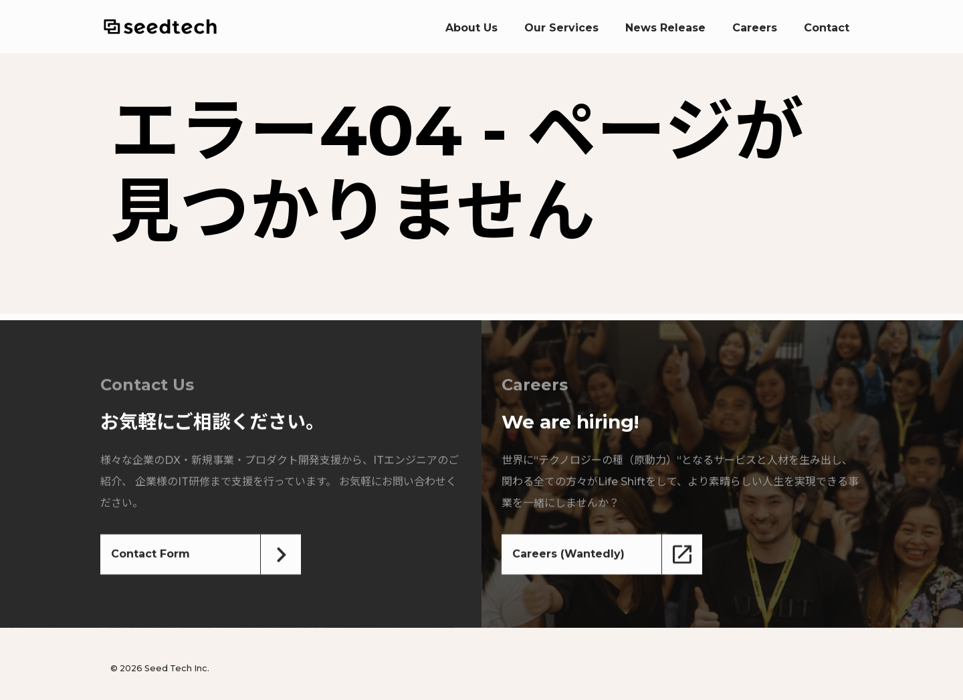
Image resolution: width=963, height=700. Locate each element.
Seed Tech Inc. (160, 26)
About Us (471, 27)
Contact (826, 27)
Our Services (561, 27)
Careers (754, 27)
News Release (665, 27)
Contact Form (150, 554)
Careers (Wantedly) (568, 554)
